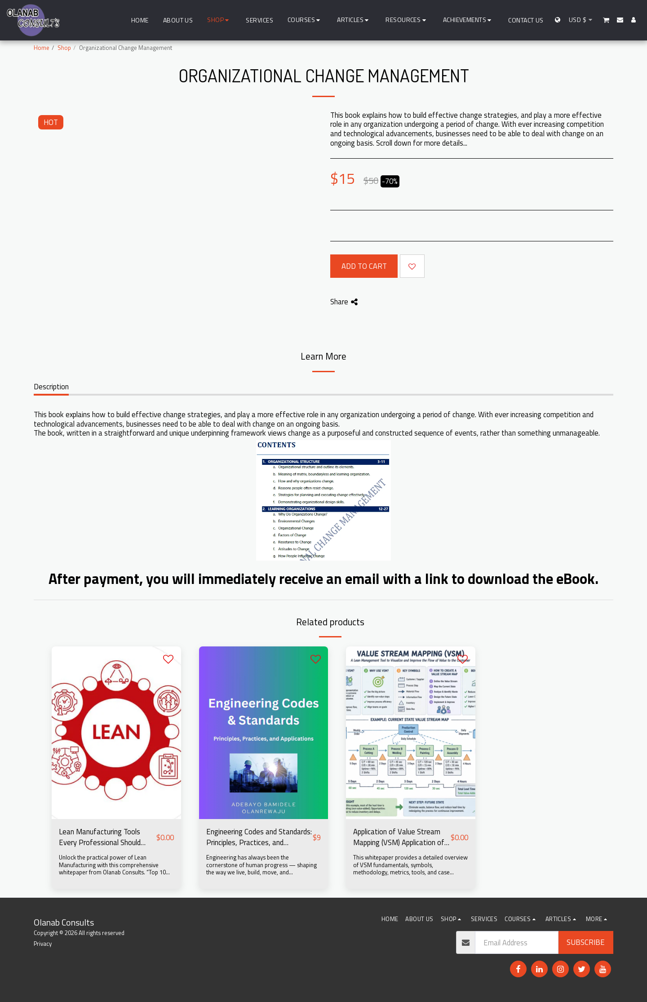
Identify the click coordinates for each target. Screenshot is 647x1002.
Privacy (43, 943)
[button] (305, 20)
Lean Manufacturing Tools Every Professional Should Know (100, 837)
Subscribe (586, 942)
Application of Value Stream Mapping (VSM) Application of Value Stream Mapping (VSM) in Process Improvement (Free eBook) (400, 837)
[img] (116, 732)
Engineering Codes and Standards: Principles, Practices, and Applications (259, 837)
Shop (64, 47)
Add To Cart (364, 266)
